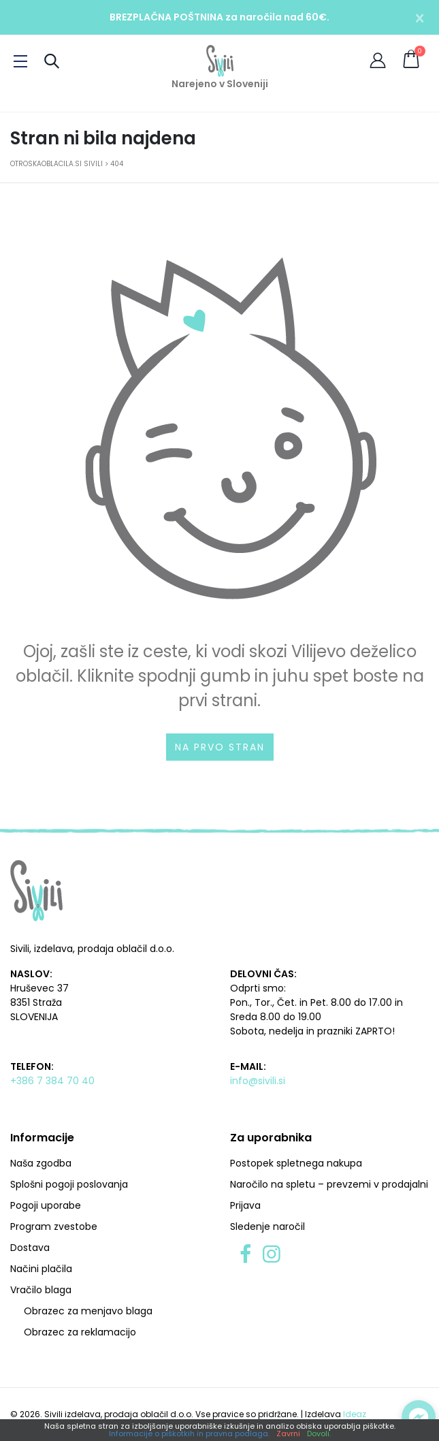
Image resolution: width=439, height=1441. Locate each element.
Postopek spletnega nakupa (296, 1163)
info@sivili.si (257, 1081)
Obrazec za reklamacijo (80, 1332)
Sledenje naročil (267, 1226)
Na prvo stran (220, 747)
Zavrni (288, 1434)
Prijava (245, 1205)
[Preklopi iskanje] (51, 61)
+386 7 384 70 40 (52, 1081)
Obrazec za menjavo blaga (88, 1311)
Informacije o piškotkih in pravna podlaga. (189, 1434)
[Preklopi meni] (20, 61)
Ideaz (354, 1414)
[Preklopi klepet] (419, 1417)
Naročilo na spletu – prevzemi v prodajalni (329, 1184)
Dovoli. (319, 1434)
